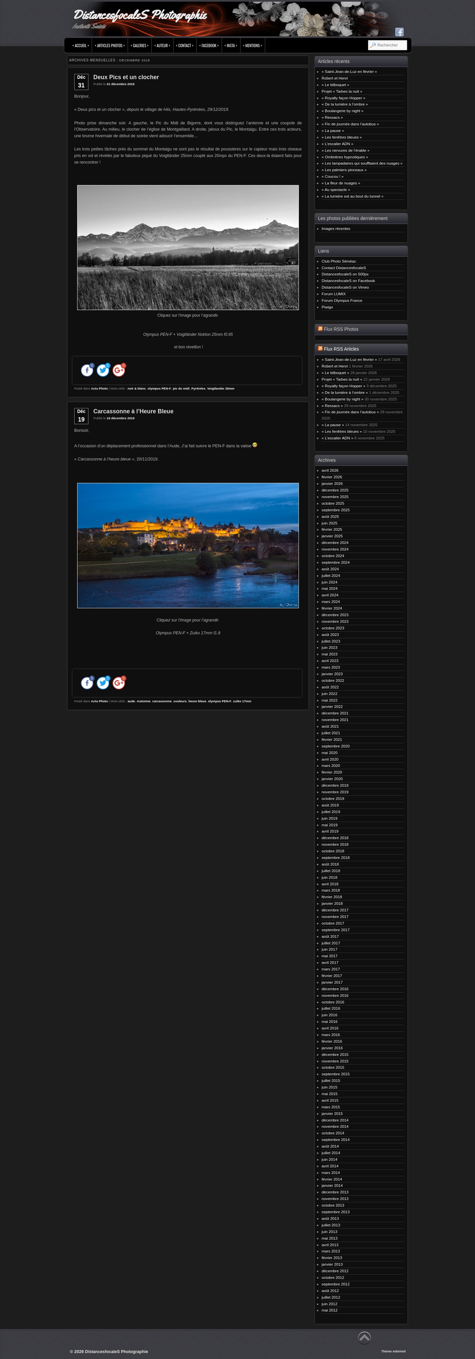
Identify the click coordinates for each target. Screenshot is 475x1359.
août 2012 (330, 1290)
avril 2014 (330, 1166)
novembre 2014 (335, 1126)
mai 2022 (329, 700)
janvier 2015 (332, 1113)
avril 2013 (330, 1245)
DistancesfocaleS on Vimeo (345, 287)
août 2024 (330, 569)
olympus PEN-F (159, 388)
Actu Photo (99, 388)
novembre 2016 (335, 995)
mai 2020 (329, 752)
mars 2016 (331, 1034)
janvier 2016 (332, 1048)
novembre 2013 (335, 1198)
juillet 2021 (331, 733)
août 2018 (330, 864)
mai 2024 (329, 588)
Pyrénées (198, 388)
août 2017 (330, 936)
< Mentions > (252, 45)
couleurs (180, 701)
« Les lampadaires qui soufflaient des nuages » (362, 163)
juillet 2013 (331, 1225)
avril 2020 (330, 759)
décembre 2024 (335, 542)
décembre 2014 (335, 1120)
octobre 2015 (333, 1067)
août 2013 (330, 1218)
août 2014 (330, 1146)
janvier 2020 (332, 778)
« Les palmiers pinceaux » (344, 170)
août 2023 (330, 634)
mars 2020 (331, 765)
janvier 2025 (332, 536)
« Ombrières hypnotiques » (345, 157)
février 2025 (332, 529)
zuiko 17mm (242, 701)
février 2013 (332, 1257)
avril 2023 (330, 660)
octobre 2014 (333, 1133)
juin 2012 (329, 1304)
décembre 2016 (335, 989)
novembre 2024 (335, 549)
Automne (144, 701)
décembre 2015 (335, 1054)
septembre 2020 (336, 746)
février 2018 (332, 897)
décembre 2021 (335, 713)
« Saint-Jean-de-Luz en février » (349, 71)
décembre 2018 (335, 838)
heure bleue (197, 701)
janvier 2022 (332, 706)
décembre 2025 (335, 490)
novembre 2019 (335, 792)
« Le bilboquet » (335, 84)
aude (131, 701)
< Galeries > (139, 45)
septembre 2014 (336, 1139)
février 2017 (332, 975)
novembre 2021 (335, 719)
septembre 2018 (336, 857)
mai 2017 (329, 956)
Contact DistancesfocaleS (344, 268)
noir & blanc (137, 388)
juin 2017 (329, 949)
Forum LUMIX (334, 294)
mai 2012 (329, 1310)
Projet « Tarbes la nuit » (342, 91)
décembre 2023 (335, 615)
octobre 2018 (333, 851)
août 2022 (330, 687)
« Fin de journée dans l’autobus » (350, 124)
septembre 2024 (336, 562)
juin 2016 (329, 1015)
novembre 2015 (335, 1061)
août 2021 (330, 726)
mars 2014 (331, 1172)
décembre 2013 (335, 1192)
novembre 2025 (335, 496)
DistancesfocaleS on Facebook (348, 280)
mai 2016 (329, 1021)
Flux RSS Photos (341, 329)
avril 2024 (330, 595)
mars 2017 (331, 969)
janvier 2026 (332, 483)
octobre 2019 (333, 798)
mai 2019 (329, 825)
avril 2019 (330, 831)
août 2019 (330, 805)
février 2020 (332, 772)
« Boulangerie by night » (343, 111)
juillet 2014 (331, 1153)
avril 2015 (330, 1100)
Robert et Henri (335, 78)
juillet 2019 (331, 811)
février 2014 (332, 1179)
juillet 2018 (331, 871)
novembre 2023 (335, 621)
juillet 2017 (331, 943)
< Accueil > (81, 45)
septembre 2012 (336, 1284)
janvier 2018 (332, 903)
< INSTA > (231, 45)
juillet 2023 (331, 641)
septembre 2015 (336, 1074)
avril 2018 (330, 884)
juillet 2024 (331, 575)
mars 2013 (331, 1251)
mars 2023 (331, 667)
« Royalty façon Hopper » (343, 98)
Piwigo (327, 307)
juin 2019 (329, 818)
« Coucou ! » (333, 176)
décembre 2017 (335, 910)
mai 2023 (329, 654)
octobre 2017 (333, 923)
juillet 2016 (331, 1008)
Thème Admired (393, 1351)
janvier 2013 (332, 1264)
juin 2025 (329, 523)
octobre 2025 (333, 503)
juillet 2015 (331, 1080)
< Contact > (185, 45)
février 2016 (332, 1041)
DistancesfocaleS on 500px (345, 274)
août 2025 (330, 516)
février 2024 (332, 608)
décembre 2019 (335, 785)
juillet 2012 (331, 1297)
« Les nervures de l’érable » (345, 150)
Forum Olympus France (342, 300)
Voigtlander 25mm (220, 388)
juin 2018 (329, 877)
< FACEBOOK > (208, 45)
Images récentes (336, 228)
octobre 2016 (333, 1002)
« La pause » (333, 130)
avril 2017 (330, 962)
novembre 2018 (335, 844)
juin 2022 (329, 693)
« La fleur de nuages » (341, 183)
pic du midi (181, 388)
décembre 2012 (335, 1271)
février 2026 (332, 477)
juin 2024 (329, 582)
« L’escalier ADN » (337, 144)
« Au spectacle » (336, 189)
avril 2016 (330, 1028)
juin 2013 (329, 1231)
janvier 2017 (332, 982)
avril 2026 (330, 470)
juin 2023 (329, 647)
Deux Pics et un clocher (126, 77)
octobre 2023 (333, 628)
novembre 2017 (335, 916)
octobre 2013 (333, 1205)
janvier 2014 (332, 1185)
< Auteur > (162, 45)
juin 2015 (329, 1087)
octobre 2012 (333, 1277)
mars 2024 (331, 601)
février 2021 (332, 739)
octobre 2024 (333, 555)
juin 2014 (329, 1159)
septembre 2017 (336, 930)
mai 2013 (329, 1238)
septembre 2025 (336, 510)
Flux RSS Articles (341, 349)
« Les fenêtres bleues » (342, 137)
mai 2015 (329, 1093)
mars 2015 (331, 1107)
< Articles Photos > (110, 45)
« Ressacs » (332, 117)
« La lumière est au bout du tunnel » (352, 196)
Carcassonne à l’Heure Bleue (133, 411)
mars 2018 (331, 890)
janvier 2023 (332, 674)
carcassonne (162, 701)
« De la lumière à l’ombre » (345, 104)
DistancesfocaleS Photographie (139, 14)
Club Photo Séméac (339, 261)
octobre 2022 (333, 680)
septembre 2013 (336, 1212)
